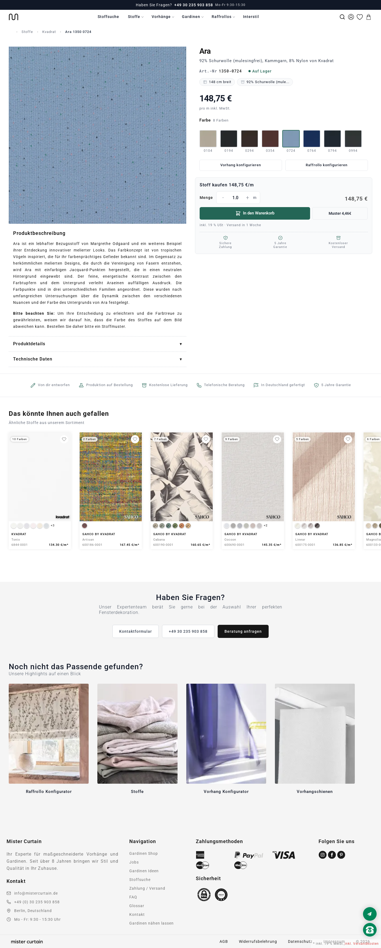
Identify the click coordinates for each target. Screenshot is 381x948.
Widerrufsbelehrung (258, 941)
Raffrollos (222, 16)
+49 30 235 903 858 (193, 5)
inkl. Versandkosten (362, 944)
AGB (224, 941)
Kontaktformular (135, 631)
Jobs (134, 862)
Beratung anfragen (243, 631)
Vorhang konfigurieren (240, 165)
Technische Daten (32, 359)
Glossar (136, 906)
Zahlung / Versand (147, 888)
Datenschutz (300, 941)
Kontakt (137, 914)
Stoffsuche (108, 16)
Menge (284, 197)
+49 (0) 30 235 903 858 (37, 902)
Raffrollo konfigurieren (326, 165)
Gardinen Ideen (144, 871)
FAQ (133, 897)
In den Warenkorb (254, 213)
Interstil (251, 16)
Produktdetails (29, 343)
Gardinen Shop (143, 853)
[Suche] (342, 17)
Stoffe (134, 16)
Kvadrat (49, 32)
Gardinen (191, 16)
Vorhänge (161, 16)
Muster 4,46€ (340, 213)
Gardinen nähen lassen (151, 923)
